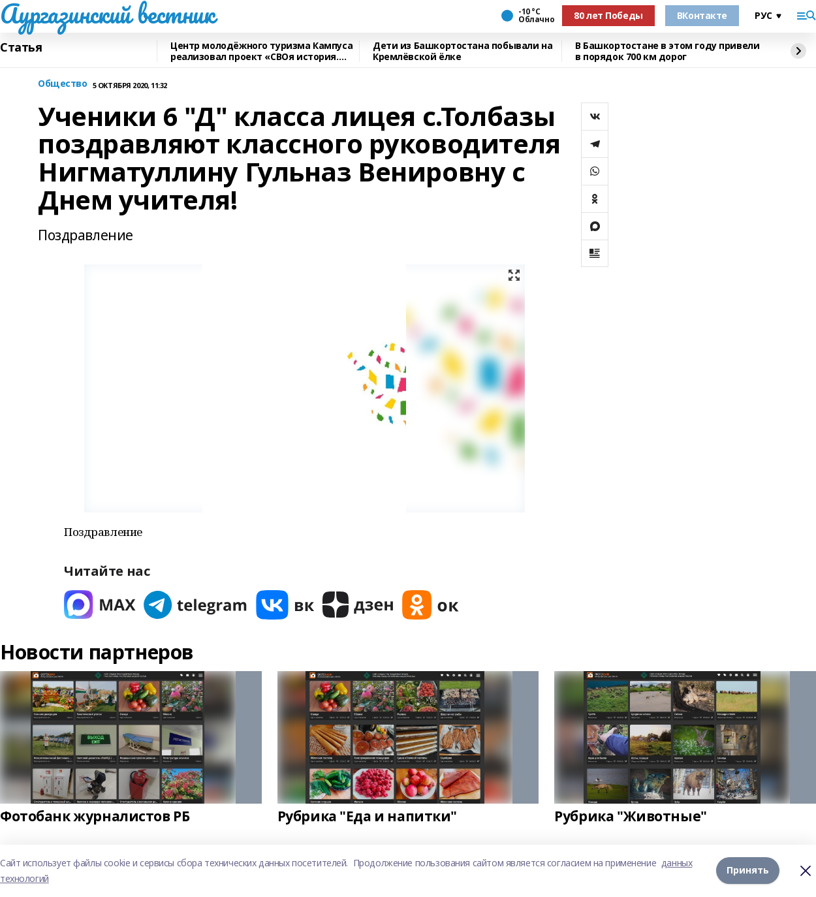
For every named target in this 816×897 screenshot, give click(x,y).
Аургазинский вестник (107, 13)
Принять (748, 870)
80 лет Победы (608, 15)
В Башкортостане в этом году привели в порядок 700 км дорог (667, 51)
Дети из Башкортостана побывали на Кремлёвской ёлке (462, 51)
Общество (62, 83)
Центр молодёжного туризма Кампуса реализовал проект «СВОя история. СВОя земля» (261, 51)
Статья (21, 47)
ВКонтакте (702, 15)
